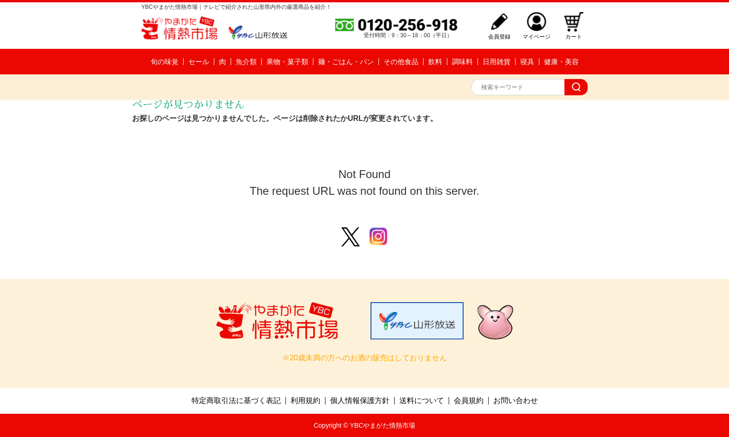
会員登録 (499, 36)
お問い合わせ (515, 400)
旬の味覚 (165, 61)
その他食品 (401, 61)
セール (198, 61)
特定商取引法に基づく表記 (236, 400)
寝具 (527, 61)
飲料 (435, 61)
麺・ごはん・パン (346, 61)
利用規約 (305, 400)
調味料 (462, 61)
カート (573, 36)
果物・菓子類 (287, 61)
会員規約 (469, 400)
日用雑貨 (496, 61)
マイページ (536, 36)
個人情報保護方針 (360, 400)
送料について (421, 400)
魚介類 (246, 61)
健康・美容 (561, 61)
